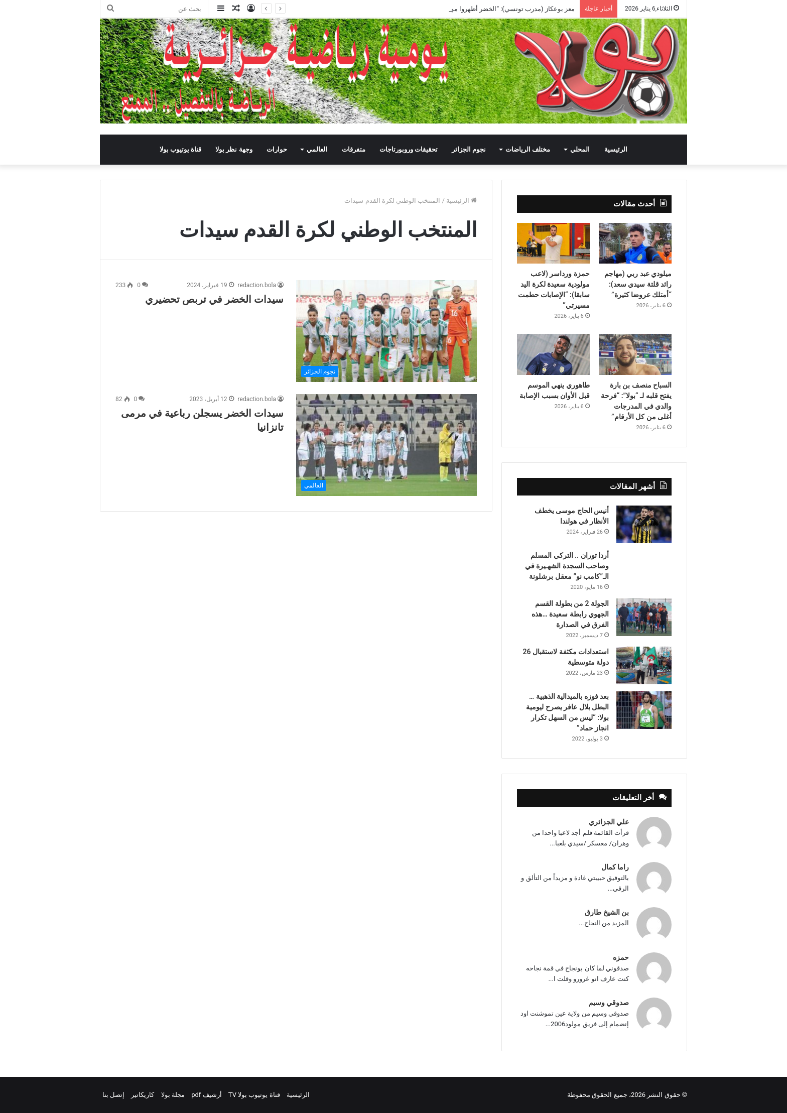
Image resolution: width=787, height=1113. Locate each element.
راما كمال (615, 867)
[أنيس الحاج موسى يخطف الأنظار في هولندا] (644, 524)
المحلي (580, 149)
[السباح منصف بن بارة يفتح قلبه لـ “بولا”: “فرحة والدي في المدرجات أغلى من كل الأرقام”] (635, 354)
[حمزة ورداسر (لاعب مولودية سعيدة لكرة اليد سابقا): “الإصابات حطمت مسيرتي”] (553, 243)
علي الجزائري (609, 822)
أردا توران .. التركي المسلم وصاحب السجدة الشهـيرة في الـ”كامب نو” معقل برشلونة (567, 565)
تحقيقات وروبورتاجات (408, 149)
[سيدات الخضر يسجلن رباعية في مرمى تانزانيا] (386, 445)
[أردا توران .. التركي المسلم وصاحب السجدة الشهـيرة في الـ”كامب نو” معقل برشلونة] (644, 564)
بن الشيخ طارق (607, 912)
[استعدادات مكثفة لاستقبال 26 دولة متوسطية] (644, 665)
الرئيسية (615, 149)
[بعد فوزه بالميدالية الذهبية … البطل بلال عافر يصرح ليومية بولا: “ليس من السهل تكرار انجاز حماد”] (644, 710)
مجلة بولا (173, 1094)
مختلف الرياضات (527, 149)
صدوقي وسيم (609, 1003)
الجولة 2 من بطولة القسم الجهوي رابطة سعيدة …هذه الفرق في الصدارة (570, 614)
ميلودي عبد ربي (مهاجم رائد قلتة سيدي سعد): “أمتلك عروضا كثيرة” (638, 284)
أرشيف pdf (206, 1094)
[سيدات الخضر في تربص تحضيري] (386, 331)
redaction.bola (257, 285)
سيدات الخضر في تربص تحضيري (214, 299)
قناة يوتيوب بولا (180, 149)
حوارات (277, 149)
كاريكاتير (142, 1094)
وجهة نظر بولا (233, 149)
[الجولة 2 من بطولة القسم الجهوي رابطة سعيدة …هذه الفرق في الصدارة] (644, 617)
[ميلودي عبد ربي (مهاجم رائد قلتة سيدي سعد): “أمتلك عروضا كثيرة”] (635, 243)
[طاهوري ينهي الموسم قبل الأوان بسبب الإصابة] (553, 354)
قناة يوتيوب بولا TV (254, 1094)
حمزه (621, 957)
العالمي (317, 149)
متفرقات (353, 149)
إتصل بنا (113, 1094)
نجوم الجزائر (469, 149)
